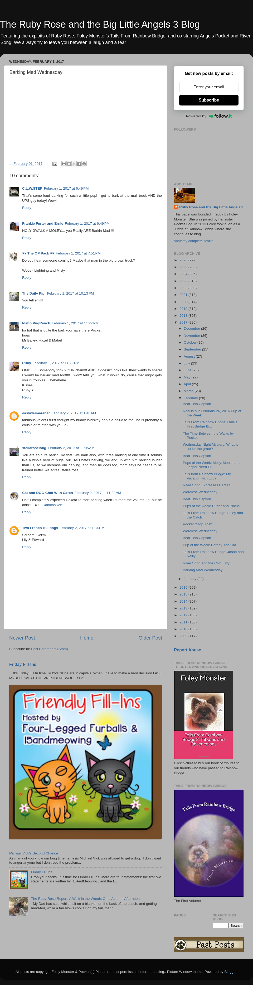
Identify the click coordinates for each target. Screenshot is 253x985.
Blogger (230, 972)
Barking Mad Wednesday (203, 570)
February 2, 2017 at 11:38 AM (98, 493)
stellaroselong (34, 448)
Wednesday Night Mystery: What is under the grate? (210, 447)
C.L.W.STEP (32, 188)
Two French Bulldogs (40, 528)
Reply (26, 208)
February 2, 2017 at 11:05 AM (71, 448)
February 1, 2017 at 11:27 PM (75, 323)
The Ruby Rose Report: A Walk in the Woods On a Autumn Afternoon (85, 899)
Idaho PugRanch (36, 323)
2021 (183, 295)
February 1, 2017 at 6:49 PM (66, 188)
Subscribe (209, 100)
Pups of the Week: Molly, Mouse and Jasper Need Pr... (212, 465)
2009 (183, 636)
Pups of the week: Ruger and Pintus (211, 506)
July (187, 363)
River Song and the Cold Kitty (206, 563)
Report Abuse (187, 650)
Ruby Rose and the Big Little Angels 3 (211, 207)
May (187, 377)
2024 (183, 274)
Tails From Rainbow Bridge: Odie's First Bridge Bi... (210, 424)
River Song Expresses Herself (206, 485)
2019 (183, 309)
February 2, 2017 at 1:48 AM (73, 413)
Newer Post (22, 638)
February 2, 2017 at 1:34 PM (82, 528)
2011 (183, 622)
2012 (183, 615)
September (193, 349)
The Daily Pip (34, 293)
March (189, 391)
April (188, 384)
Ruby (26, 363)
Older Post (150, 638)
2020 (183, 302)
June (188, 370)
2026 (183, 260)
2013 (183, 608)
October (190, 342)
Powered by (209, 116)
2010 (183, 629)
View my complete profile (193, 241)
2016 (183, 587)
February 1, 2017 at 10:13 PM (70, 293)
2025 (183, 267)
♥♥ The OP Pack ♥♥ (38, 253)
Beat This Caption (197, 404)
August (190, 356)
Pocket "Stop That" (198, 524)
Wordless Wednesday (200, 492)
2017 (183, 322)
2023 (183, 281)
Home (86, 638)
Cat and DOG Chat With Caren (47, 493)
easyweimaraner (36, 413)
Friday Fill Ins (41, 872)
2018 (183, 316)
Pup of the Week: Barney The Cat (209, 545)
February (191, 398)
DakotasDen (52, 505)
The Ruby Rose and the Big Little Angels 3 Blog (100, 24)
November (192, 336)
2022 (183, 288)
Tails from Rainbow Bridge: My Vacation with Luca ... (207, 476)
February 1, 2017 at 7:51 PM (78, 253)
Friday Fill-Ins (22, 664)
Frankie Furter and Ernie (42, 223)
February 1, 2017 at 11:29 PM (56, 363)
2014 (183, 601)
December (192, 328)
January (190, 579)
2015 (183, 594)
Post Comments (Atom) (49, 649)
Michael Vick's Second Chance (33, 853)
